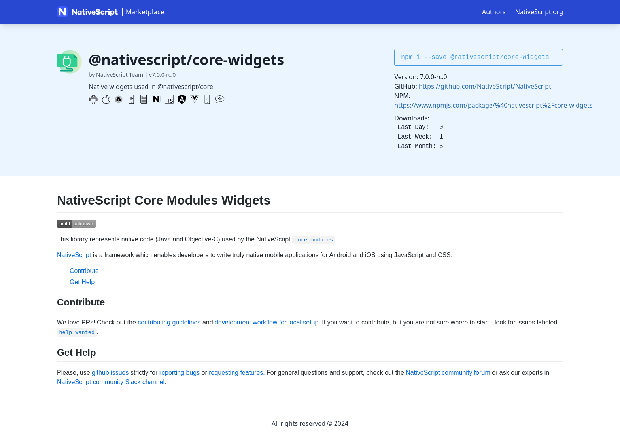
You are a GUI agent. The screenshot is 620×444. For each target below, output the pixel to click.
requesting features (236, 372)
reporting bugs (179, 372)
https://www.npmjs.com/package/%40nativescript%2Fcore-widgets (493, 105)
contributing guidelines (169, 322)
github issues (110, 372)
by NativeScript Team (116, 74)
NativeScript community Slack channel (110, 382)
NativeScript (74, 255)
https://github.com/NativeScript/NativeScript (485, 86)
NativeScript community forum (448, 372)
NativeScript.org (539, 12)
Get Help (82, 282)
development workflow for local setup (266, 322)
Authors (494, 12)
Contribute (84, 271)
